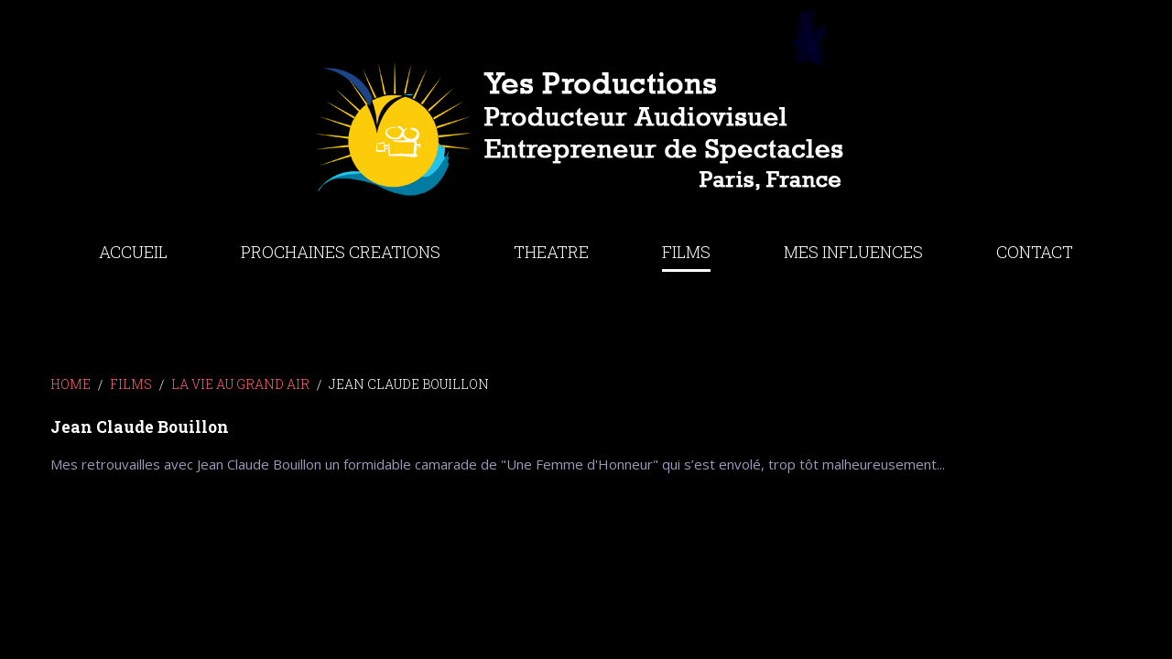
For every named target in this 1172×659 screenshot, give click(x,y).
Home (70, 384)
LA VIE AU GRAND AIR (240, 384)
